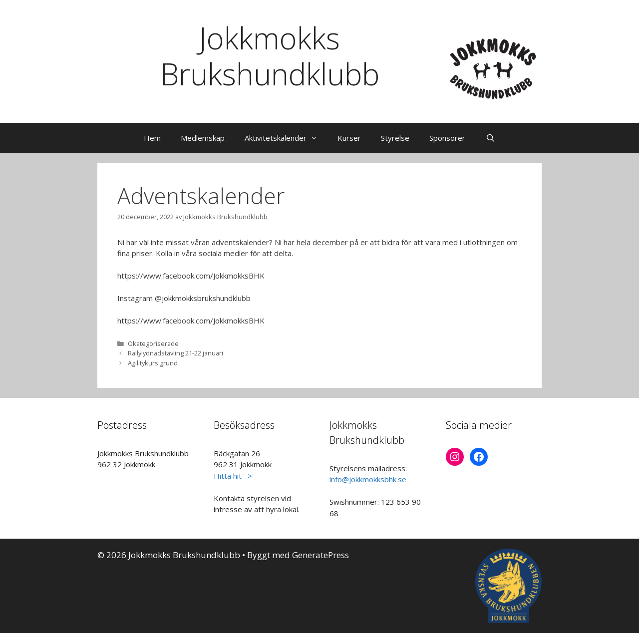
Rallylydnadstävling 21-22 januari (175, 352)
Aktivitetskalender (286, 138)
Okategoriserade (153, 343)
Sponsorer (447, 138)
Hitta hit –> (233, 476)
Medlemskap (203, 138)
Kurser (349, 138)
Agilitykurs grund (153, 362)
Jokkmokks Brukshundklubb (269, 55)
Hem (152, 138)
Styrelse (395, 138)
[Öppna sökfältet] (490, 138)
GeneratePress (320, 555)
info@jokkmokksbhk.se (367, 479)
